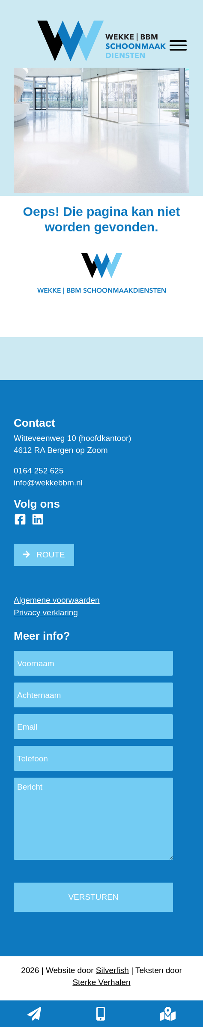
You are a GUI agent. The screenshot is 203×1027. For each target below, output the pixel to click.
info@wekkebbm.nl (48, 482)
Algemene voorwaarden (57, 600)
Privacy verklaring (46, 612)
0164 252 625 (38, 470)
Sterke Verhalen (101, 982)
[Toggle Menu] (178, 45)
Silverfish (112, 970)
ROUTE (50, 554)
